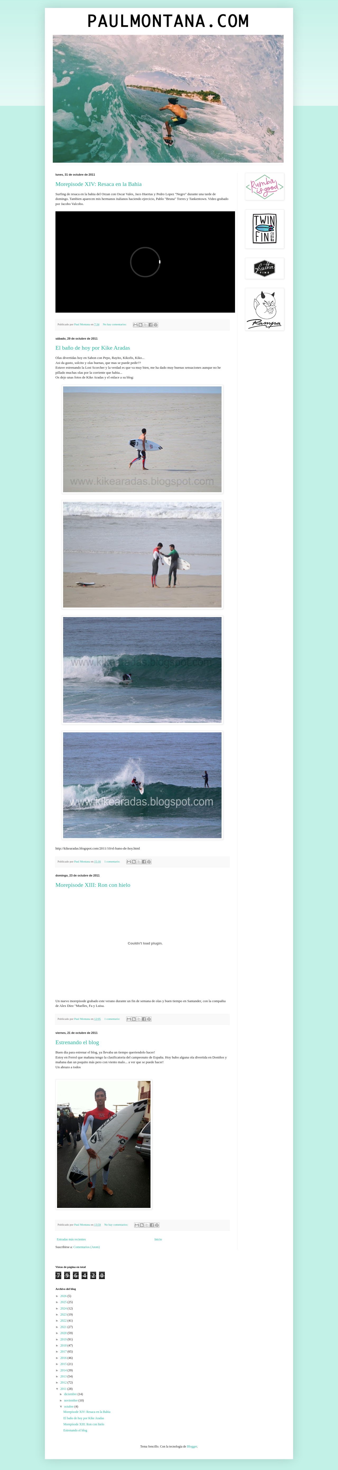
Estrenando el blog (77, 1042)
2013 (64, 1376)
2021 (64, 1327)
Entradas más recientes (71, 1239)
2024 (64, 1308)
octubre (69, 1406)
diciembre (71, 1394)
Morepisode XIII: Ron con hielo (92, 885)
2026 (64, 1296)
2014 (64, 1370)
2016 (64, 1358)
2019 (64, 1339)
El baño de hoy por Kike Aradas (92, 347)
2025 (64, 1302)
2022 (64, 1320)
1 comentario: (112, 861)
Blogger (192, 1446)
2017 (64, 1351)
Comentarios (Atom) (86, 1247)
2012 (64, 1382)
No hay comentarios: (115, 324)
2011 (64, 1389)
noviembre (71, 1400)
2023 (64, 1314)
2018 (64, 1345)
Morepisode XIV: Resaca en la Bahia (98, 184)
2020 (64, 1333)
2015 (64, 1364)
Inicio (158, 1239)
